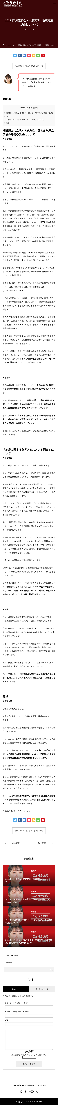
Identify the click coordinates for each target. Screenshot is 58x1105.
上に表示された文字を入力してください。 (29, 1055)
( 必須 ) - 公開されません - (17, 1011)
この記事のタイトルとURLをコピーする (29, 66)
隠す (35, 108)
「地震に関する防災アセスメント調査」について (24, 120)
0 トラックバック (42, 989)
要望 (6, 123)
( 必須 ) (16, 1003)
